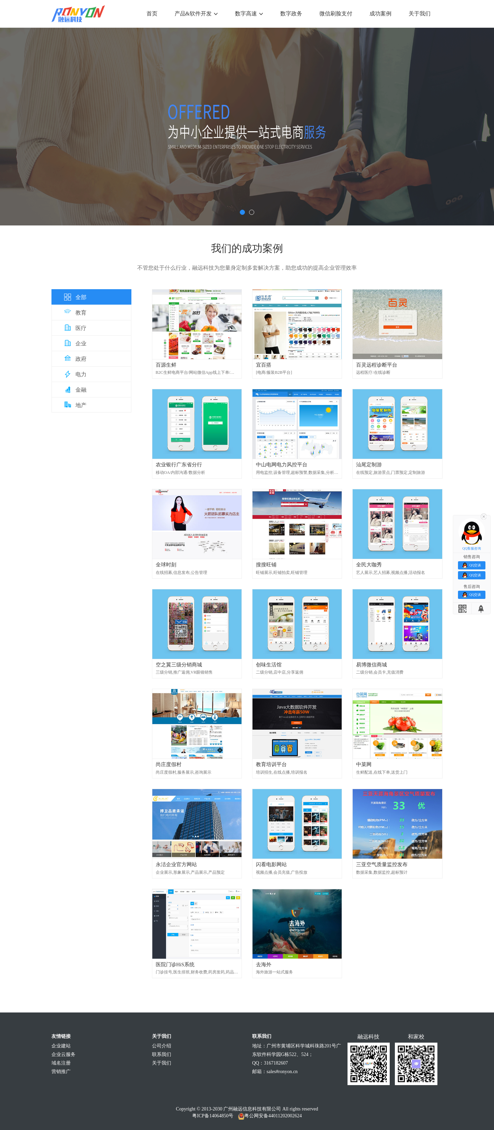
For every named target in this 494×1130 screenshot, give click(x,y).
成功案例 (380, 13)
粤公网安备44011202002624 (273, 1115)
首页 (151, 13)
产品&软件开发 (196, 13)
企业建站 (61, 1045)
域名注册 (61, 1063)
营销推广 (61, 1071)
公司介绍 (161, 1045)
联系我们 (161, 1054)
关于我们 (420, 13)
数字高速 (249, 13)
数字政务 (291, 13)
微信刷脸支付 (335, 13)
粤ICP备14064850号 (212, 1115)
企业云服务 (63, 1054)
